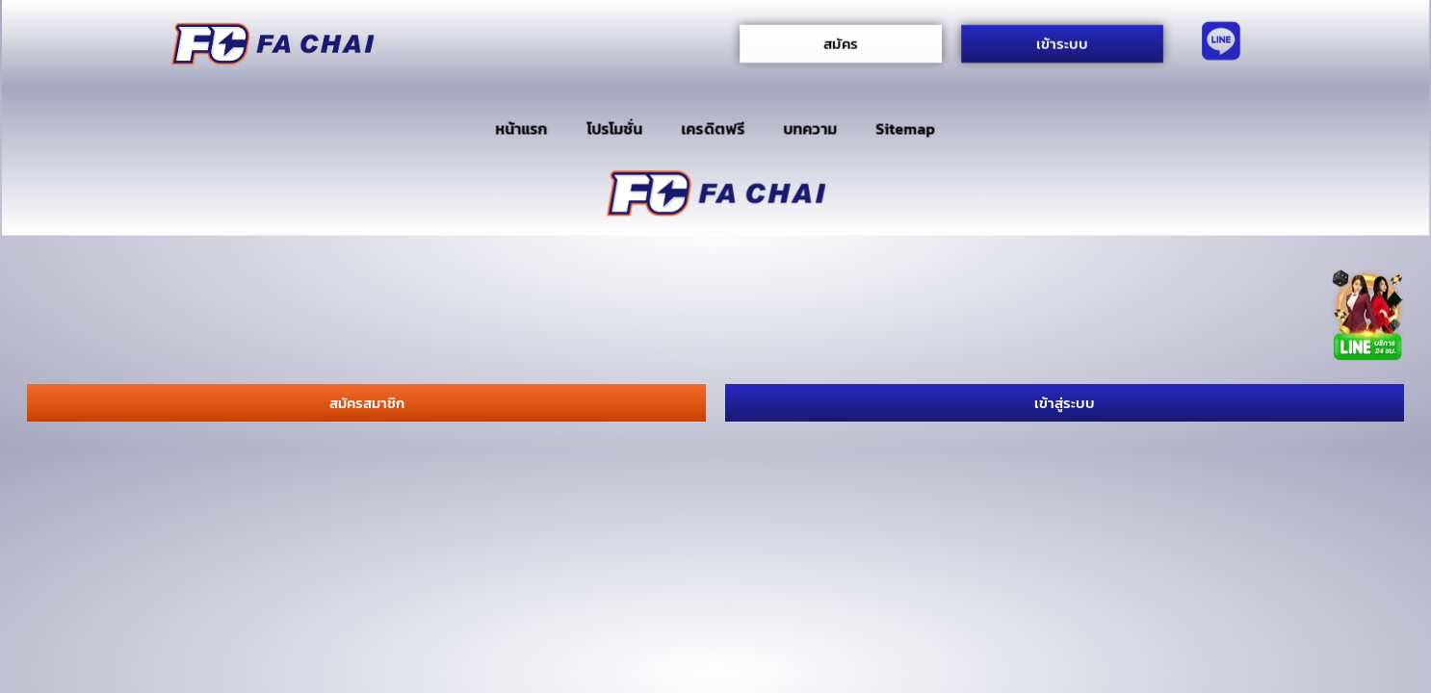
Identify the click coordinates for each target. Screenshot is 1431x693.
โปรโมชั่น (614, 129)
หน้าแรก (521, 129)
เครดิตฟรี (713, 129)
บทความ (810, 129)
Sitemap (905, 129)
